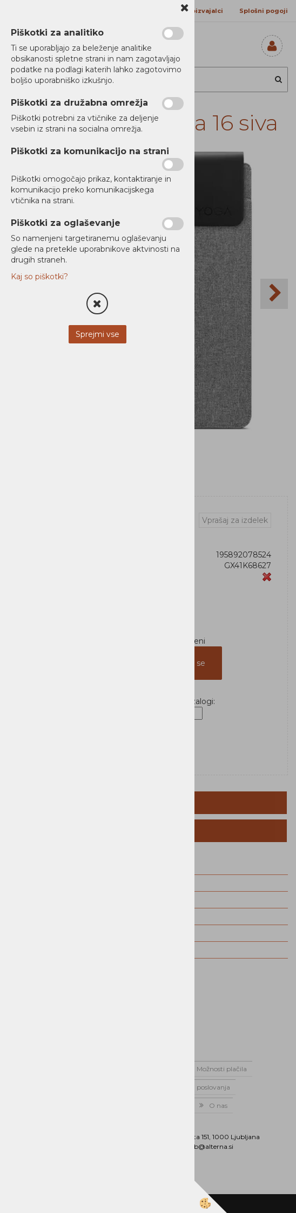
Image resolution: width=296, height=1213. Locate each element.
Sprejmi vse (97, 334)
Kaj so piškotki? (39, 276)
